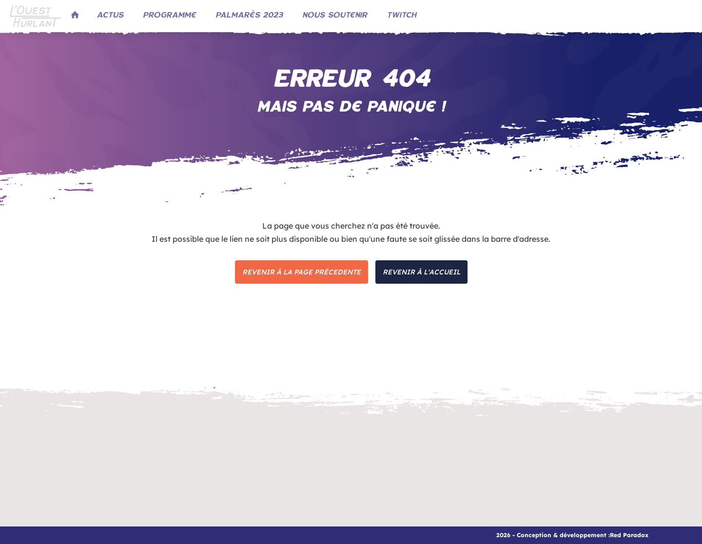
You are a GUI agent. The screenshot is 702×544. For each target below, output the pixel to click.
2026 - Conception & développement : (553, 535)
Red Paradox (629, 535)
